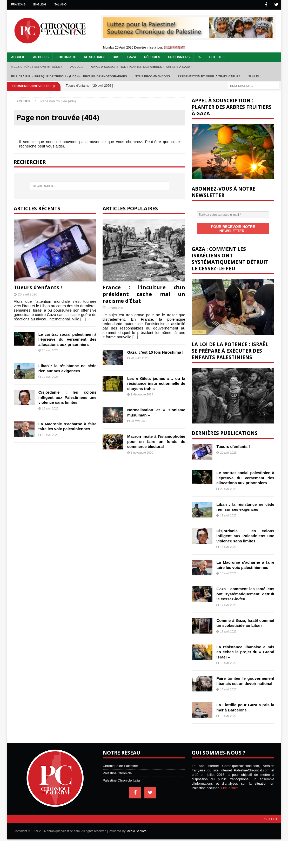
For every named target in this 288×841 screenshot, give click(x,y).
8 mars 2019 (116, 307)
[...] (83, 318)
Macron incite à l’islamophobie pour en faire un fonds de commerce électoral (156, 441)
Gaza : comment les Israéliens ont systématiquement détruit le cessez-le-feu (245, 589)
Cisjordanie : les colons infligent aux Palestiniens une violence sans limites (67, 397)
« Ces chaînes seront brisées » (37, 66)
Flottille (217, 57)
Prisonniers (179, 57)
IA (199, 57)
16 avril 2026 (228, 658)
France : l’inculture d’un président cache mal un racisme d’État (144, 293)
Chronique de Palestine (120, 761)
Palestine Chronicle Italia (121, 775)
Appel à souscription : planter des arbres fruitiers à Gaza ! (141, 66)
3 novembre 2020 (142, 452)
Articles (41, 57)
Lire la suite (229, 783)
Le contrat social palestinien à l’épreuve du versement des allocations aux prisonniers (67, 339)
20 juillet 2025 (140, 357)
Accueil (18, 57)
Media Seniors (136, 826)
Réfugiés (152, 57)
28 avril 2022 (139, 420)
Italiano (60, 4)
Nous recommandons (152, 76)
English (39, 4)
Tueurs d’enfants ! (38, 286)
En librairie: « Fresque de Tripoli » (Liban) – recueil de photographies (69, 76)
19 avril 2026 (50, 376)
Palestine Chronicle (117, 768)
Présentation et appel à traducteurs (209, 76)
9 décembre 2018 (142, 394)
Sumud (253, 76)
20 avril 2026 (27, 294)
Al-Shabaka (94, 57)
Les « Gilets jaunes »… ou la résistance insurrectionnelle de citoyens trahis (156, 383)
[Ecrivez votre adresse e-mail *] (233, 214)
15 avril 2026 (228, 710)
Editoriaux (66, 57)
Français (18, 4)
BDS (116, 57)
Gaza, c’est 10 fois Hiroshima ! (155, 351)
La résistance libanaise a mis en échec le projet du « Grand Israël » (245, 647)
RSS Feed (270, 814)
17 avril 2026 (228, 599)
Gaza (131, 57)
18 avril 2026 (50, 407)
